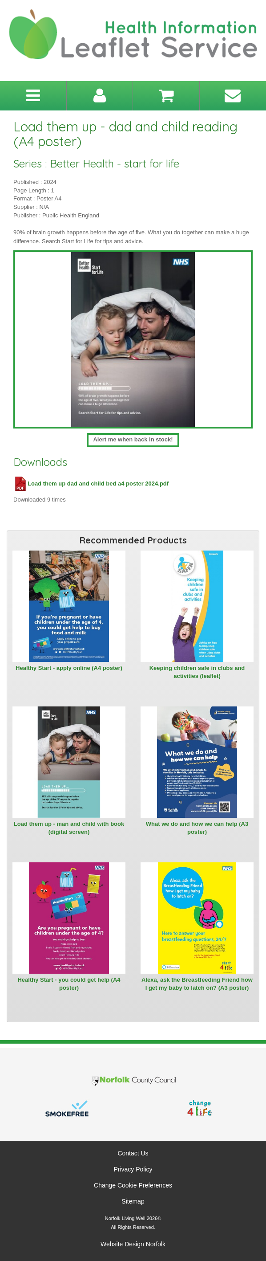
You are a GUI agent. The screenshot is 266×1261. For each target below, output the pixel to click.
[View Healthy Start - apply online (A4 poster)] (68, 606)
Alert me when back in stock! (133, 439)
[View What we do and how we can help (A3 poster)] (197, 762)
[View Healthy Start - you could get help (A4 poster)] (68, 918)
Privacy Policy (132, 1169)
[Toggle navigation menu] (33, 95)
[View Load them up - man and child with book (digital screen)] (68, 762)
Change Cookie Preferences (133, 1185)
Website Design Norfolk (133, 1244)
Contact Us (132, 1153)
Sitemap (132, 1201)
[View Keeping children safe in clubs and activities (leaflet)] (197, 606)
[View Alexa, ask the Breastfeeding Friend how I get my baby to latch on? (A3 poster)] (197, 918)
